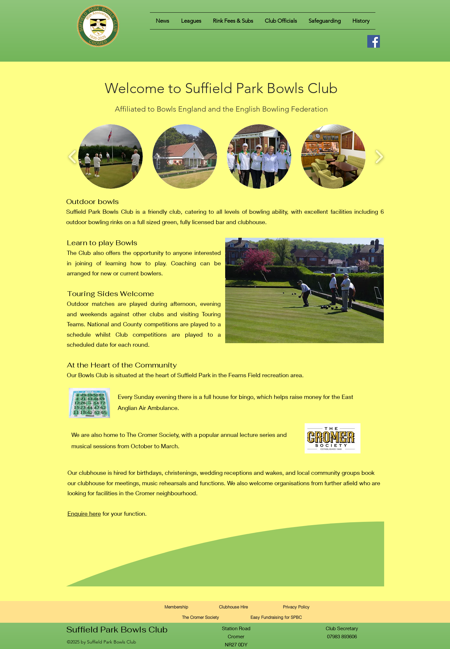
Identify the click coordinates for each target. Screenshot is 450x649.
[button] (191, 21)
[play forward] (379, 156)
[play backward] (72, 156)
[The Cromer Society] (200, 617)
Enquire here (84, 513)
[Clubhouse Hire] (234, 606)
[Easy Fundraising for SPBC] (276, 617)
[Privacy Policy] (296, 606)
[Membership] (176, 606)
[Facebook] (373, 41)
